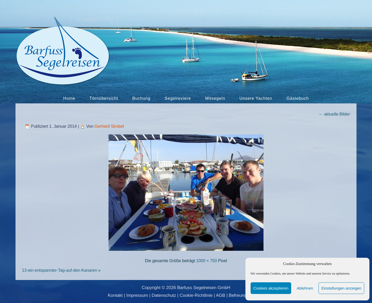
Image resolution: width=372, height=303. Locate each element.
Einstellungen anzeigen (341, 288)
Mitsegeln (215, 98)
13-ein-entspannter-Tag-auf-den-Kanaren (59, 270)
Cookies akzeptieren (271, 288)
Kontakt (115, 295)
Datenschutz (164, 295)
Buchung (141, 98)
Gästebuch (297, 98)
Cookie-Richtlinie (196, 295)
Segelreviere (178, 98)
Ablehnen (305, 288)
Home (69, 98)
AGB (220, 295)
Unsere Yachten (255, 98)
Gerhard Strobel (109, 126)
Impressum (137, 295)
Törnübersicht (103, 98)
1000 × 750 (206, 261)
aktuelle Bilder (334, 114)
